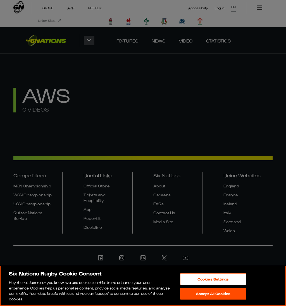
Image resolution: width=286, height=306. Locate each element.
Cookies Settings (213, 281)
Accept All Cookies (213, 295)
